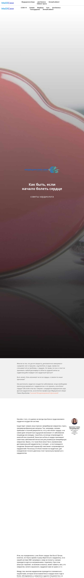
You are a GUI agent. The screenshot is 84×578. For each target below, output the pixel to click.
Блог (47, 8)
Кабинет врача (42, 4)
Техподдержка (35, 9)
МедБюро (40, 8)
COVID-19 (24, 8)
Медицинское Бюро (28, 2)
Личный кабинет (54, 2)
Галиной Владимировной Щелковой (44, 393)
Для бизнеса (41, 2)
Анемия (31, 8)
